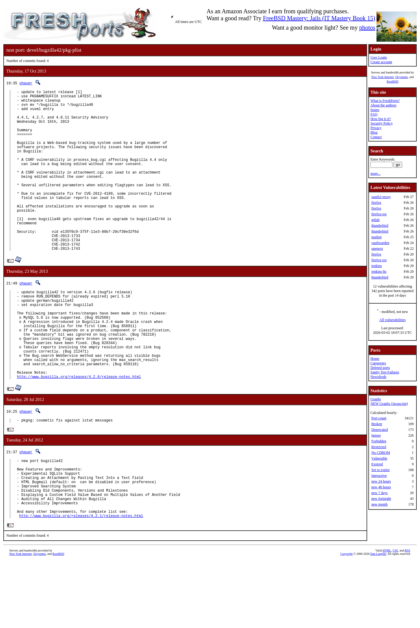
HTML (387, 618)
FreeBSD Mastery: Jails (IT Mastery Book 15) (319, 18)
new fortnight (381, 498)
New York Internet (382, 77)
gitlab (375, 220)
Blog (373, 132)
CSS (395, 618)
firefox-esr (379, 214)
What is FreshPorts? (385, 101)
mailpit (376, 237)
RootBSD (393, 81)
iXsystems (401, 77)
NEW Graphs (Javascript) (389, 404)
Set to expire (380, 470)
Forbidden (378, 441)
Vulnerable (379, 458)
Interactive (379, 475)
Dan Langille (378, 621)
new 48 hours (381, 487)
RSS (407, 618)
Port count (378, 418)
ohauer (25, 83)
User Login (378, 57)
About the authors (383, 105)
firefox (376, 202)
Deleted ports (380, 368)
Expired (377, 464)
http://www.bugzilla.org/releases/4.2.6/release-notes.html (79, 430)
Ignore (376, 435)
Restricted (378, 447)
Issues (374, 110)
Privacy (376, 128)
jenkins (376, 266)
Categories (378, 363)
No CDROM (380, 453)
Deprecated (379, 430)
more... (375, 173)
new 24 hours (381, 481)
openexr (377, 248)
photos (367, 27)
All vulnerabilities (393, 320)
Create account (381, 62)
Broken (376, 424)
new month (379, 504)
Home (374, 358)
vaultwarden (380, 243)
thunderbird (379, 225)
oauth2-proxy (381, 197)
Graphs (375, 399)
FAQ (373, 114)
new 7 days (379, 493)
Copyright (346, 621)
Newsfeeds (378, 377)
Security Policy (381, 123)
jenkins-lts (378, 271)
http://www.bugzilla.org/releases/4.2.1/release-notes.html (81, 583)
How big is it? (380, 119)
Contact (376, 137)
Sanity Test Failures (384, 372)
